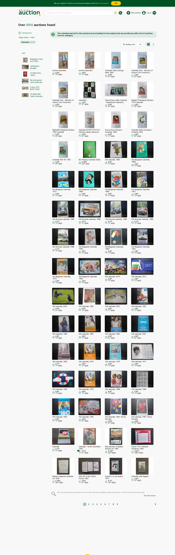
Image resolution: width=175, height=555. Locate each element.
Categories (27, 33)
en (154, 13)
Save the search (150, 496)
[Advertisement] (30, 142)
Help (87, 544)
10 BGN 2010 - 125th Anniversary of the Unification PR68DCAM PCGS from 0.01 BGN (36, 74)
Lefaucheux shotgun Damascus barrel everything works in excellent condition (34, 67)
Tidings (69, 548)
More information (102, 3)
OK (116, 3)
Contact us (89, 548)
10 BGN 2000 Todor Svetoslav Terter (36, 95)
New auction (136, 13)
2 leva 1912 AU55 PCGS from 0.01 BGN (36, 88)
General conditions (99, 544)
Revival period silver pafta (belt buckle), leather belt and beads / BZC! (36, 81)
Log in (149, 13)
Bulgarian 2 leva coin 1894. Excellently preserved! (36, 60)
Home (68, 544)
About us (78, 548)
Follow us (102, 548)
